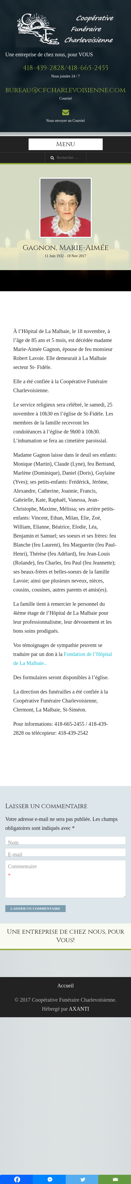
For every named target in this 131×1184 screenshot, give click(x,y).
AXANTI (79, 1009)
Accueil (65, 985)
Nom (13, 842)
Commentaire (22, 870)
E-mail (15, 854)
